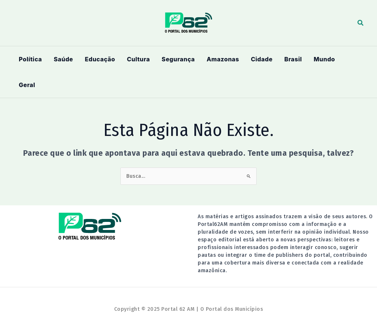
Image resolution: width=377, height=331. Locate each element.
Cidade (261, 59)
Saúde (63, 59)
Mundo (324, 59)
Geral (27, 85)
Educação (100, 59)
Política (30, 59)
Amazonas (223, 59)
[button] (360, 23)
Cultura (138, 59)
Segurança (178, 59)
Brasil (293, 59)
